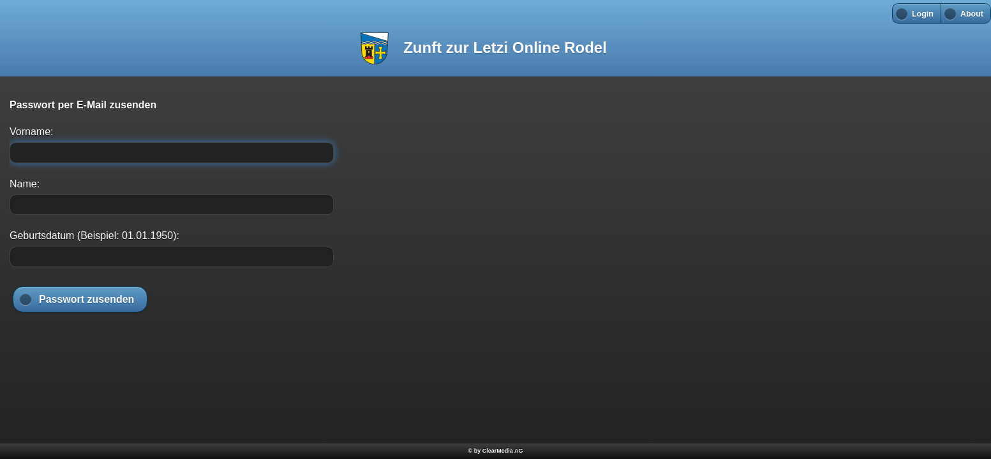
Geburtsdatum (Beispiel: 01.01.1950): (94, 235)
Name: (25, 183)
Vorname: (31, 131)
